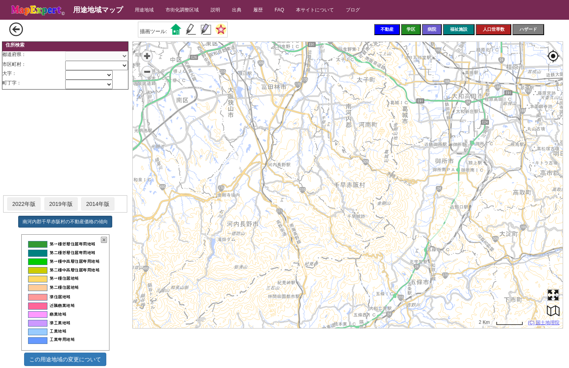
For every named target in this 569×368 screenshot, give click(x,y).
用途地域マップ (98, 10)
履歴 (258, 10)
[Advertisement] (65, 142)
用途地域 (144, 10)
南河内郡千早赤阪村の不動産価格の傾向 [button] (65, 221)
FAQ (279, 10)
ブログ (353, 10)
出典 (236, 10)
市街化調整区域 (182, 10)
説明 (215, 10)
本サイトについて (315, 10)
